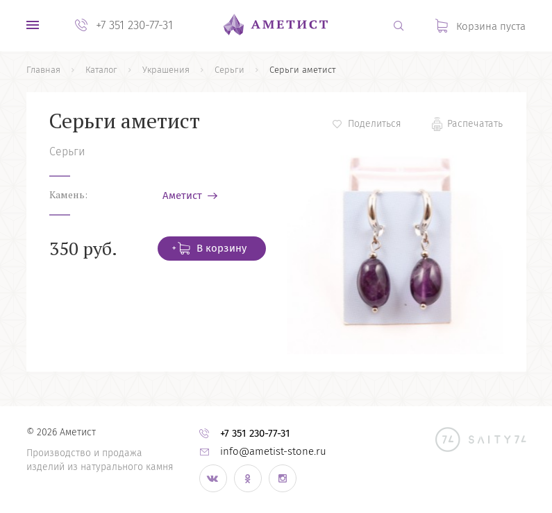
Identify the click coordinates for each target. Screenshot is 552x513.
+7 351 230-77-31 (134, 25)
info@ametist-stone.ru (273, 451)
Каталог (101, 69)
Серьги (229, 69)
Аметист (183, 195)
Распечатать (475, 124)
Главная (43, 69)
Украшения (166, 69)
